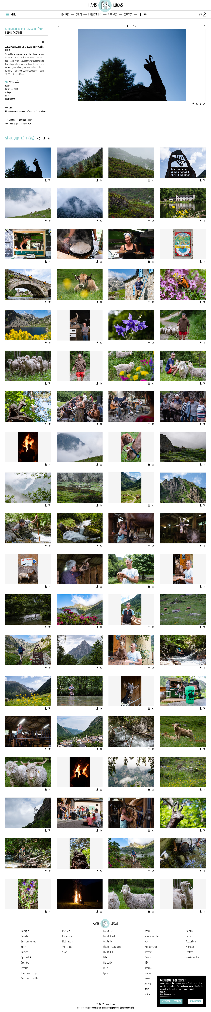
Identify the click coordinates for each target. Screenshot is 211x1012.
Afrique (148, 931)
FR (43, 42)
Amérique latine (152, 936)
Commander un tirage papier (20, 119)
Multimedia (67, 941)
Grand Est (107, 931)
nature (8, 85)
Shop (64, 952)
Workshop (67, 946)
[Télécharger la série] (44, 138)
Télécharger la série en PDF (20, 123)
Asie (147, 941)
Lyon (105, 973)
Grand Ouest (109, 936)
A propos (112, 14)
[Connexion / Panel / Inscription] (204, 14)
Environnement (11, 89)
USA (146, 962)
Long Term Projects (30, 973)
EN (47, 42)
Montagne (9, 95)
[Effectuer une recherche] (200, 14)
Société (24, 936)
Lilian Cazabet (13, 33)
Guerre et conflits (29, 978)
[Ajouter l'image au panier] (197, 103)
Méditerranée (151, 946)
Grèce (147, 994)
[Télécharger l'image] (193, 103)
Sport (23, 946)
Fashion (24, 967)
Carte (79, 14)
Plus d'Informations (167, 994)
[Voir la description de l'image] (200, 103)
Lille (105, 957)
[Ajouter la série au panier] (48, 138)
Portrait (66, 931)
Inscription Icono (193, 957)
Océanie (148, 952)
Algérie (148, 983)
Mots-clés (14, 81)
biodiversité (10, 98)
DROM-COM (108, 952)
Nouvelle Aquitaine (112, 946)
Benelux (148, 967)
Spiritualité (26, 957)
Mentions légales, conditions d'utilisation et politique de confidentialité (105, 1007)
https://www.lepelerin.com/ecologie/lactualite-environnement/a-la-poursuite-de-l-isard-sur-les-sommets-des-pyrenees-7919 (26, 111)
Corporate (67, 936)
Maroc (147, 978)
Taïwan (148, 973)
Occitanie (107, 941)
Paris (105, 967)
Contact (128, 14)
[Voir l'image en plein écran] (204, 103)
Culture (24, 952)
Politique (25, 931)
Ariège (8, 92)
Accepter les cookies (171, 1001)
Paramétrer (195, 1001)
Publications (95, 14)
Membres (64, 14)
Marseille (107, 962)
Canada (148, 957)
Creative (25, 962)
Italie (147, 989)
